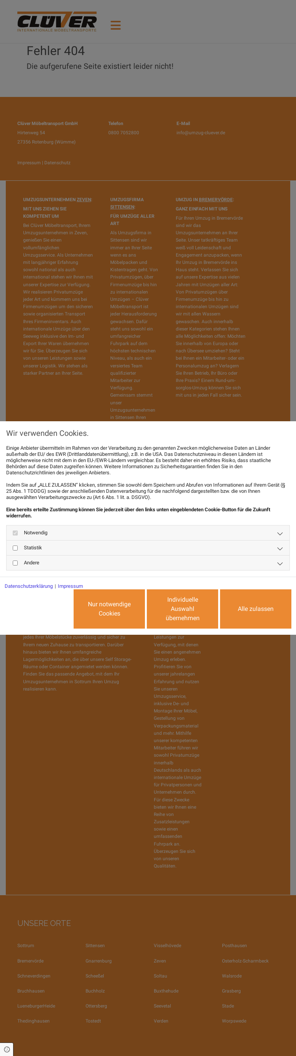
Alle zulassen (256, 608)
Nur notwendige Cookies (109, 609)
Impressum (70, 586)
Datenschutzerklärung (29, 586)
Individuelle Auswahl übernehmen (183, 609)
